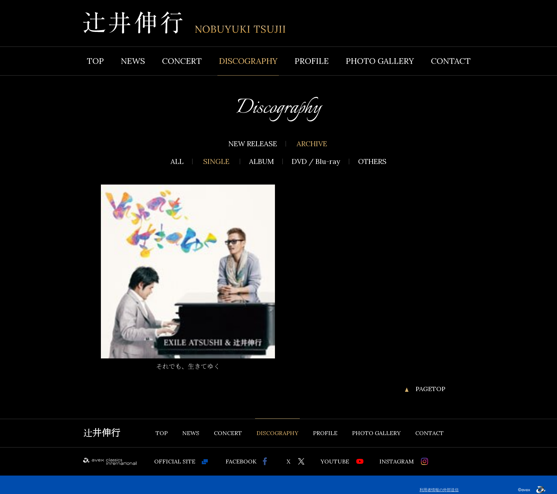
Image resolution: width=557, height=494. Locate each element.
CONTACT (451, 61)
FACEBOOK (241, 461)
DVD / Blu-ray (316, 161)
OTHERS (372, 161)
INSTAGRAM (396, 461)
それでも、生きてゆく (188, 366)
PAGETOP (430, 389)
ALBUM (261, 161)
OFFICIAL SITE (174, 461)
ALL (177, 161)
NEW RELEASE (252, 143)
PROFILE (311, 61)
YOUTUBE (334, 461)
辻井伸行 (101, 433)
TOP (95, 61)
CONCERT (182, 61)
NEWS (133, 61)
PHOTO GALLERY (380, 61)
